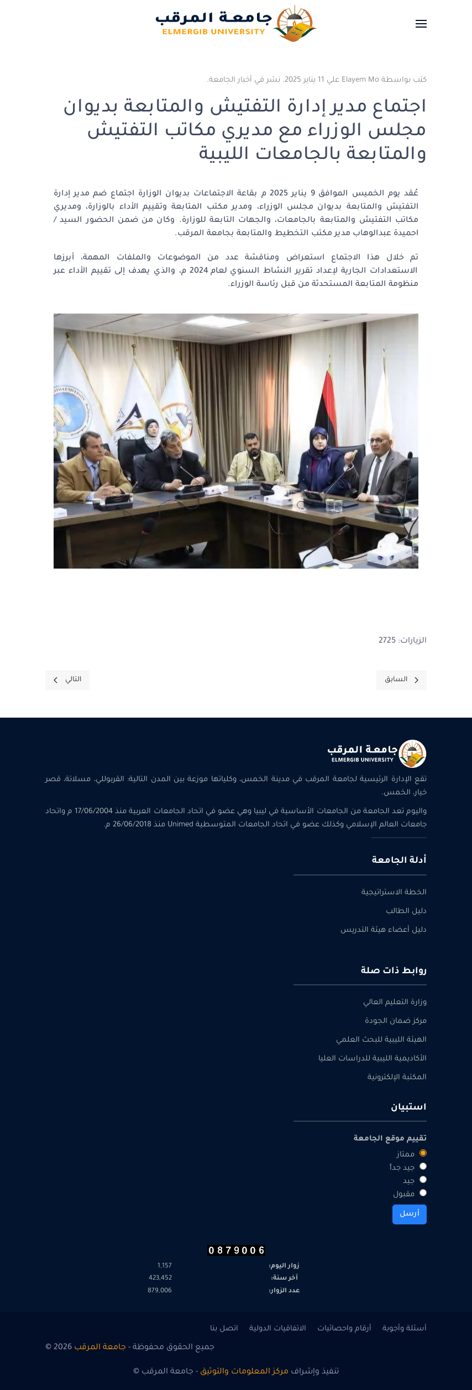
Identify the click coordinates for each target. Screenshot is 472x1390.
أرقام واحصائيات (344, 1329)
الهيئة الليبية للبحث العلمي (381, 1040)
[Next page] (67, 680)
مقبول (410, 1194)
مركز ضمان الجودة (396, 1021)
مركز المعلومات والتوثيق (244, 1372)
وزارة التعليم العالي (395, 1003)
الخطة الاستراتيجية (394, 893)
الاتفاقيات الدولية (277, 1329)
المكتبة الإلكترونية (397, 1078)
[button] (421, 23)
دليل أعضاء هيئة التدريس (383, 930)
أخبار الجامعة (230, 80)
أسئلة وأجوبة (404, 1329)
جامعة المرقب (100, 1348)
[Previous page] (401, 680)
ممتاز (412, 1154)
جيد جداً (408, 1168)
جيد (415, 1181)
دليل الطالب (406, 912)
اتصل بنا (224, 1329)
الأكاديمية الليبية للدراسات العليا (372, 1059)
